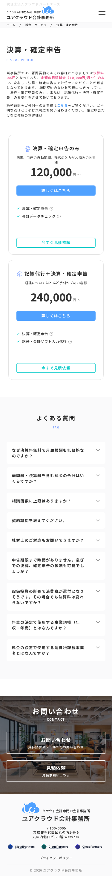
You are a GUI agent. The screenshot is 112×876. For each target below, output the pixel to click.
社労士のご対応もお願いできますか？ (56, 540)
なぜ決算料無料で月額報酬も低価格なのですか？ (56, 453)
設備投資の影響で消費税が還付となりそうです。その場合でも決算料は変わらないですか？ (56, 596)
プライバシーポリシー (55, 858)
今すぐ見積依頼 (56, 242)
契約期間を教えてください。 (56, 520)
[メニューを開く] (102, 13)
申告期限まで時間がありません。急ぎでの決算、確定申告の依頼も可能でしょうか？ (56, 565)
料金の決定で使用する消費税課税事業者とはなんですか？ (56, 650)
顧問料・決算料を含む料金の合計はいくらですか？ (56, 478)
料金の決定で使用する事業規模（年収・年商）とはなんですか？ (56, 625)
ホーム (11, 25)
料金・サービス (36, 25)
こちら (62, 105)
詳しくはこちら (56, 190)
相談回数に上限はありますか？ (56, 501)
